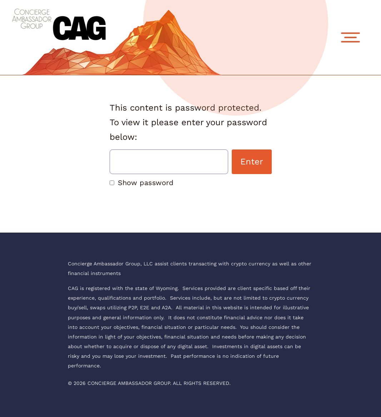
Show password (146, 182)
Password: (169, 161)
